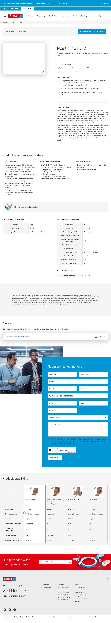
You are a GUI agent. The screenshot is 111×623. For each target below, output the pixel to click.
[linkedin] (4, 610)
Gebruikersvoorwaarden (44, 616)
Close (104, 3)
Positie (83, 389)
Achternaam (85, 374)
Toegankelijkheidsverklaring (27, 616)
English (64, 3)
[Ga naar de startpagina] (5, 9)
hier (18, 207)
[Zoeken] (100, 16)
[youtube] (9, 610)
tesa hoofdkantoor (46, 587)
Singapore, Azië (79, 592)
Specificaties (9, 32)
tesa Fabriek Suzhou (63, 590)
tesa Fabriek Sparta (63, 594)
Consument (14, 9)
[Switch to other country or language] (106, 16)
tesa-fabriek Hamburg (64, 597)
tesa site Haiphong (63, 599)
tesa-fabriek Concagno (64, 587)
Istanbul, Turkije (79, 601)
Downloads (22, 32)
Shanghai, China (79, 590)
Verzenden (55, 458)
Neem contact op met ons (92, 32)
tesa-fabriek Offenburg (64, 592)
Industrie (27, 9)
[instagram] (14, 610)
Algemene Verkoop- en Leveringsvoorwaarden (66, 616)
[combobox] (62, 403)
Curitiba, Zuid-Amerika (81, 598)
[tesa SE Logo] (15, 16)
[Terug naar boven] (106, 578)
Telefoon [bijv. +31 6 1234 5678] (61, 396)
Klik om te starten (63, 450)
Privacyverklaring (13, 616)
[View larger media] (43, 72)
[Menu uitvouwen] (5, 16)
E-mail (51, 382)
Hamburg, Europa (80, 587)
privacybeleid (58, 441)
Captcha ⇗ (71, 452)
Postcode (52, 410)
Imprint (5, 616)
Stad (82, 403)
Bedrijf (51, 389)
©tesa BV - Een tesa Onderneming (98, 616)
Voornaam (53, 374)
